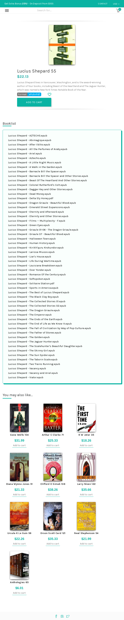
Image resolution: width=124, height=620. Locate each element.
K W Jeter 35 (86, 434)
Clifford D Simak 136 (52, 484)
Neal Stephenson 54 (86, 533)
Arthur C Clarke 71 (53, 434)
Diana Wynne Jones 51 (19, 484)
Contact (102, 3)
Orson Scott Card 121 (53, 533)
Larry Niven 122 (86, 484)
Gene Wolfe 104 (19, 434)
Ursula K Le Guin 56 (19, 533)
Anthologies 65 (19, 582)
